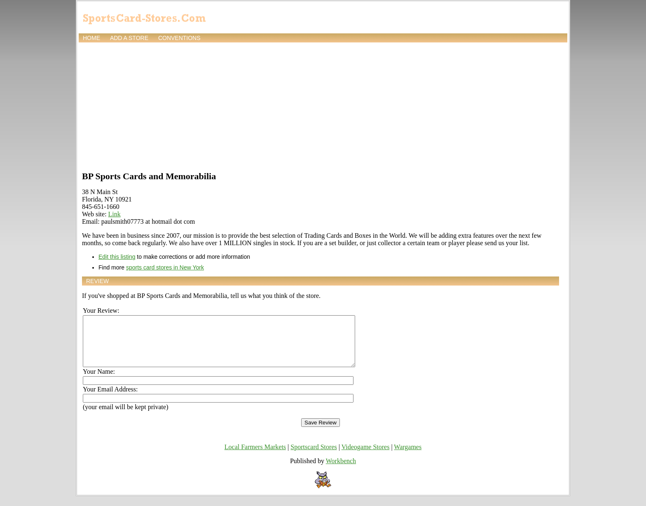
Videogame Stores (366, 456)
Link (114, 214)
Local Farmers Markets (255, 456)
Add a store (129, 38)
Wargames (407, 456)
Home (91, 38)
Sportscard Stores (313, 456)
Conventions (179, 38)
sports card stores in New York (165, 267)
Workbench (341, 470)
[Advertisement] (323, 106)
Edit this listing (116, 256)
